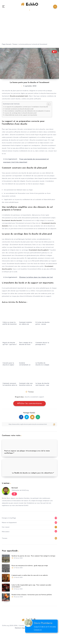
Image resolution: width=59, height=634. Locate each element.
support (41, 397)
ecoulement (34, 397)
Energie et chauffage (9, 518)
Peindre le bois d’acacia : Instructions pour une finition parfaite (32, 594)
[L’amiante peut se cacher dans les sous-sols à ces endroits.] (6, 578)
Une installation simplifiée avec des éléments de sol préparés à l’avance (27, 111)
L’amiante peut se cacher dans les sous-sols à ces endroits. (30, 575)
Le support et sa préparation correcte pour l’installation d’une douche (26, 107)
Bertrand (15, 488)
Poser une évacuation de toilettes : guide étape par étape (30, 565)
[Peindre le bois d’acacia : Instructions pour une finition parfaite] (6, 597)
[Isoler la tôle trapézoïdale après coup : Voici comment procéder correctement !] (6, 587)
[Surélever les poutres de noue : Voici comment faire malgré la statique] (6, 558)
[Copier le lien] (29, 424)
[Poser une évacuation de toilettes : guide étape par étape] (6, 568)
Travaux (14, 44)
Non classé (5, 527)
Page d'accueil (6, 44)
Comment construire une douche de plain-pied (18, 109)
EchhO (29, 6)
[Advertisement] (29, 28)
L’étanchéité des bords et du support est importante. (20, 115)
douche (27, 397)
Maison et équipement (9, 522)
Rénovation (5, 532)
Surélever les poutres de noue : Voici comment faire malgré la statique (33, 556)
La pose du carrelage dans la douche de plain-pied (20, 113)
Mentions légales (21, 628)
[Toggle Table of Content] (47, 104)
